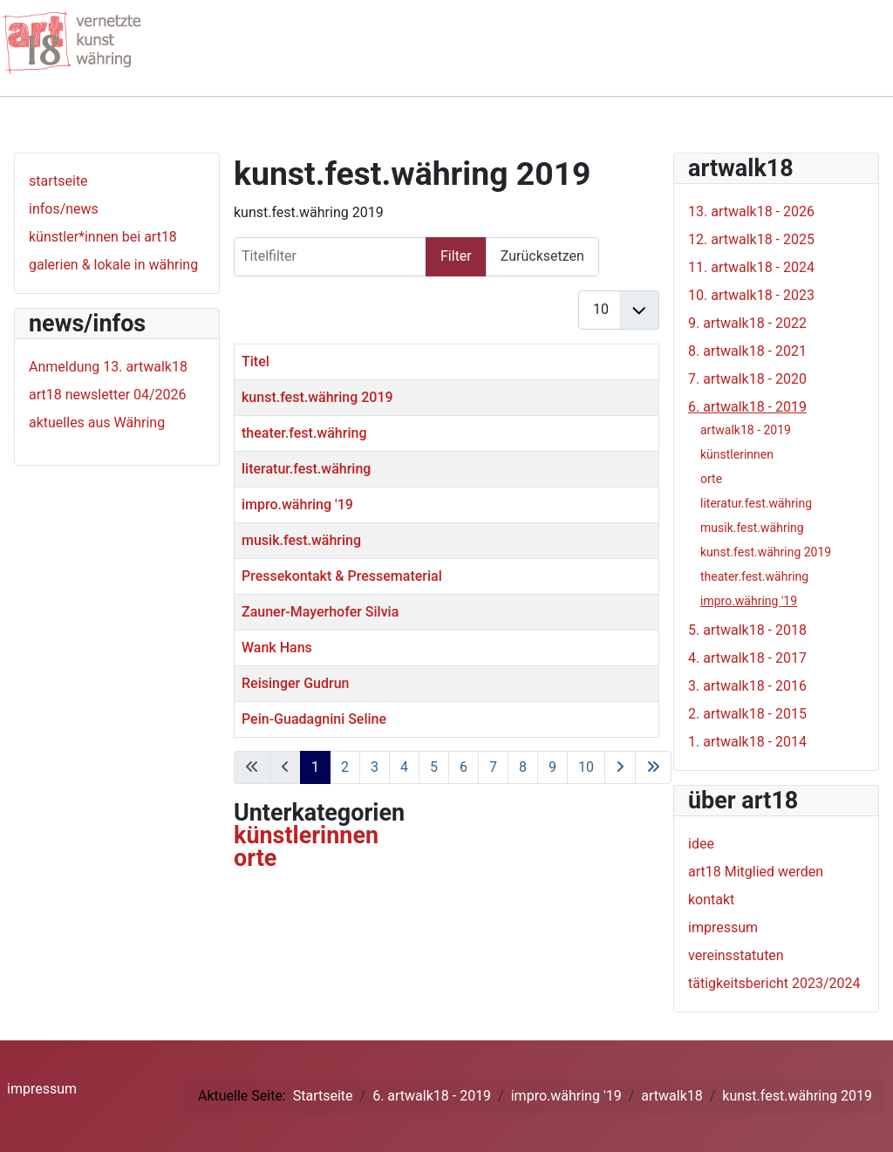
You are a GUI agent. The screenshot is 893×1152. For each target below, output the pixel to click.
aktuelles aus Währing (97, 422)
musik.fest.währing (301, 540)
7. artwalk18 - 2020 (747, 379)
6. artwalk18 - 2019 (747, 407)
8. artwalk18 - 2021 (747, 351)
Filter (456, 256)
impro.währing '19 (297, 504)
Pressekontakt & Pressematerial (342, 576)
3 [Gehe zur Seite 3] (374, 767)
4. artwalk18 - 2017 (747, 658)
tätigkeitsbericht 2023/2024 (774, 983)
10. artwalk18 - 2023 (751, 295)
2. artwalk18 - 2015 (747, 714)
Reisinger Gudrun (295, 683)
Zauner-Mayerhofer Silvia (320, 611)
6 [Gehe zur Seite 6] (463, 767)
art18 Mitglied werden (755, 871)
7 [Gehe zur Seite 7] (493, 767)
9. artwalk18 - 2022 (747, 323)
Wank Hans (277, 647)
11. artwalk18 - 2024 (751, 267)
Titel (255, 361)
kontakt (711, 899)
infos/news (64, 209)
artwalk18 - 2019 (745, 430)
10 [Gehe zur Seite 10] (586, 767)
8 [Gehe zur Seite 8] (523, 767)
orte (255, 858)
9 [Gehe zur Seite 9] (552, 767)
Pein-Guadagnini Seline (314, 719)
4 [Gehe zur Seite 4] (404, 767)
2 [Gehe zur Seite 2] (345, 767)
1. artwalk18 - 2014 (747, 741)
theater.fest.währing (304, 433)
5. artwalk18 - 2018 (747, 630)
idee (701, 843)
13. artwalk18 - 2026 (751, 211)
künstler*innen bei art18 (103, 236)
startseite (58, 181)
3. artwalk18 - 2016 (747, 686)
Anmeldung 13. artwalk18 (108, 366)
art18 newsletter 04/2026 (108, 394)
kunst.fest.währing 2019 (317, 397)
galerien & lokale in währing (113, 264)
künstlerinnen (306, 835)
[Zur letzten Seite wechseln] (653, 767)
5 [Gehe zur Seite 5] (434, 767)
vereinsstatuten (736, 955)
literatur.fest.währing (306, 468)
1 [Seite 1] (315, 767)
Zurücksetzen (542, 256)
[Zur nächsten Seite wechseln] (620, 767)
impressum (723, 927)
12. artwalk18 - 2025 (751, 239)
